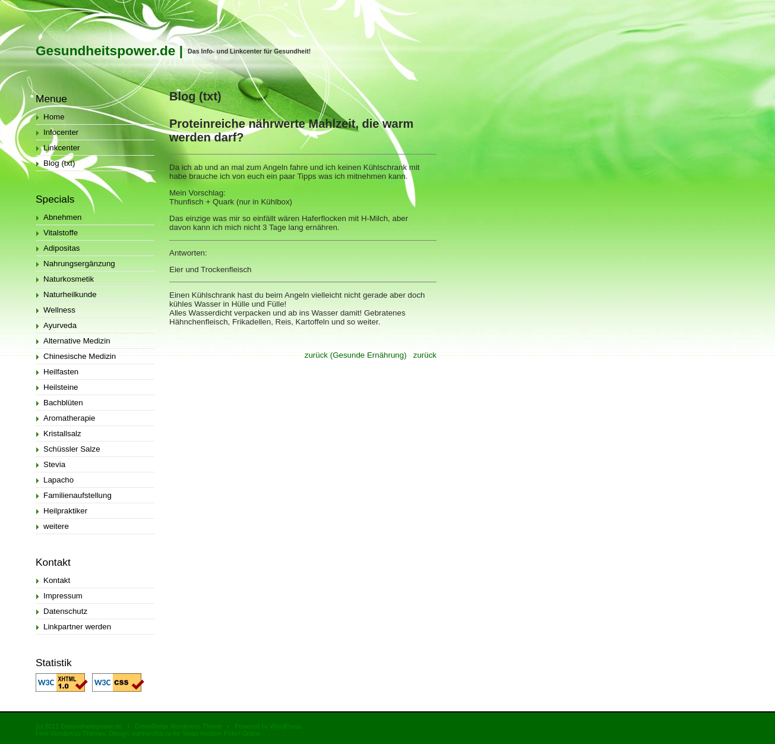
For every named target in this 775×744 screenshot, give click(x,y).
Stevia (54, 464)
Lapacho (58, 479)
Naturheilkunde (70, 294)
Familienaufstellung (77, 495)
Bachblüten (63, 402)
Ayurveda (60, 325)
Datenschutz (65, 611)
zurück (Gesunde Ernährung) (356, 355)
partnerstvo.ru (151, 733)
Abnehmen (62, 217)
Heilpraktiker (65, 510)
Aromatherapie (69, 418)
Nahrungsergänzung (79, 263)
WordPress (285, 726)
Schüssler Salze (71, 448)
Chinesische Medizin (79, 356)
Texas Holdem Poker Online (221, 733)
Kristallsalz (62, 433)
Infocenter (60, 132)
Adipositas (61, 248)
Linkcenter (61, 147)
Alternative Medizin (76, 340)
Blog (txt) (59, 163)
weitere (56, 526)
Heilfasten (60, 371)
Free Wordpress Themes (70, 733)
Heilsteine (60, 387)
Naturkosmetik (68, 279)
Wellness (59, 309)
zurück (424, 355)
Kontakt (56, 580)
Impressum (63, 595)
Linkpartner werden (77, 626)
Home (54, 116)
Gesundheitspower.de (105, 50)
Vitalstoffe (60, 232)
